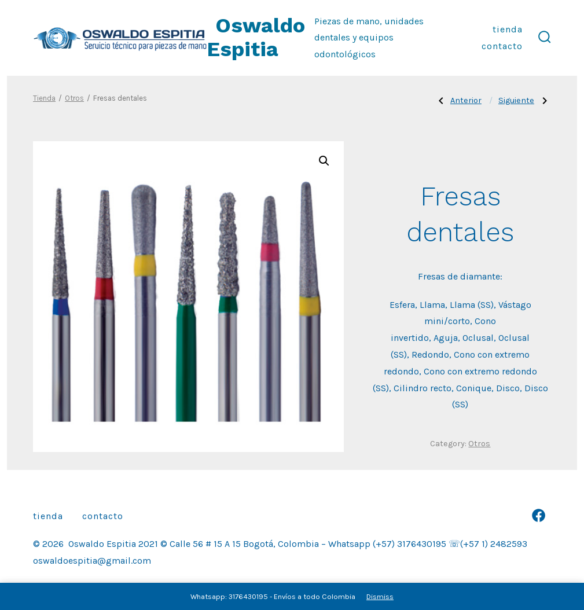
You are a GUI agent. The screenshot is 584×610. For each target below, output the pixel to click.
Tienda (508, 29)
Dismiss (380, 596)
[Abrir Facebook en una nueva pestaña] (538, 515)
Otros (74, 98)
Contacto (502, 46)
